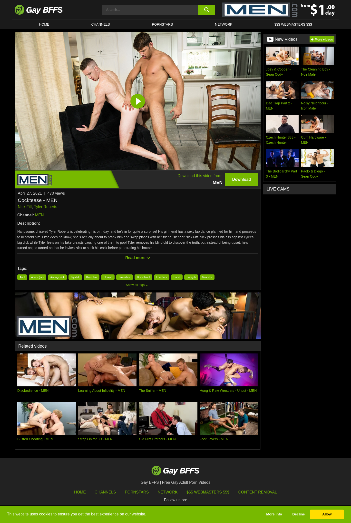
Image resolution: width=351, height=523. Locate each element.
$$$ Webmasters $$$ (293, 24)
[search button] (206, 10)
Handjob (191, 277)
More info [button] (274, 514)
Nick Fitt (25, 207)
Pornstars (137, 492)
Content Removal (257, 492)
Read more (137, 258)
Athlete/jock (37, 277)
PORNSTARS (162, 24)
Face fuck (161, 277)
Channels (105, 492)
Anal (22, 277)
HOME (44, 24)
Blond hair (91, 277)
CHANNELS (100, 24)
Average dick (57, 277)
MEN (39, 215)
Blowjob (108, 277)
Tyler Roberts (45, 207)
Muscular (207, 277)
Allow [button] (327, 514)
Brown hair (124, 277)
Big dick (75, 277)
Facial (177, 277)
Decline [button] (298, 514)
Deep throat (143, 277)
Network (224, 24)
